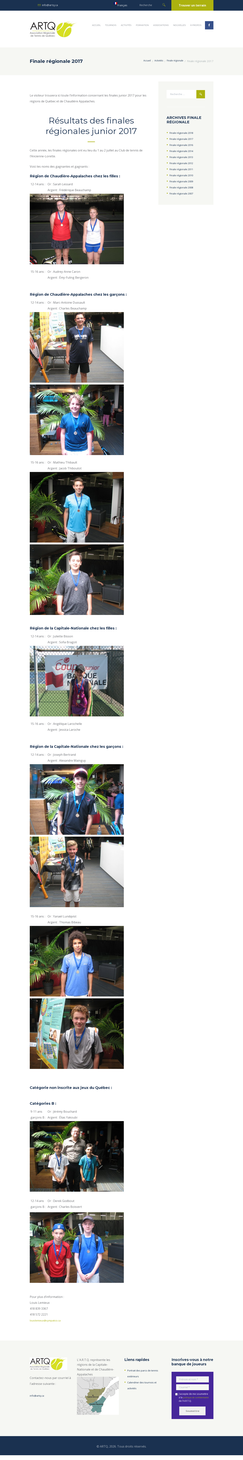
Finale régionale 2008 (184, 189)
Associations (161, 25)
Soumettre (192, 1415)
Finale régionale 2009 (184, 183)
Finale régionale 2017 (184, 141)
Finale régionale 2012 (184, 165)
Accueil (96, 25)
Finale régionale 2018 (184, 135)
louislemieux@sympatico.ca (48, 1320)
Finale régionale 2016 (184, 147)
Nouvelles (179, 25)
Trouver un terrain (192, 5)
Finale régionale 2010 (184, 177)
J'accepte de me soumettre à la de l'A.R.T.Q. (193, 1400)
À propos (195, 25)
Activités (126, 25)
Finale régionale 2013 (184, 159)
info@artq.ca (50, 5)
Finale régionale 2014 (184, 153)
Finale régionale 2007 (184, 195)
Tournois (110, 25)
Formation (142, 25)
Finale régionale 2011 (184, 171)
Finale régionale (173, 61)
